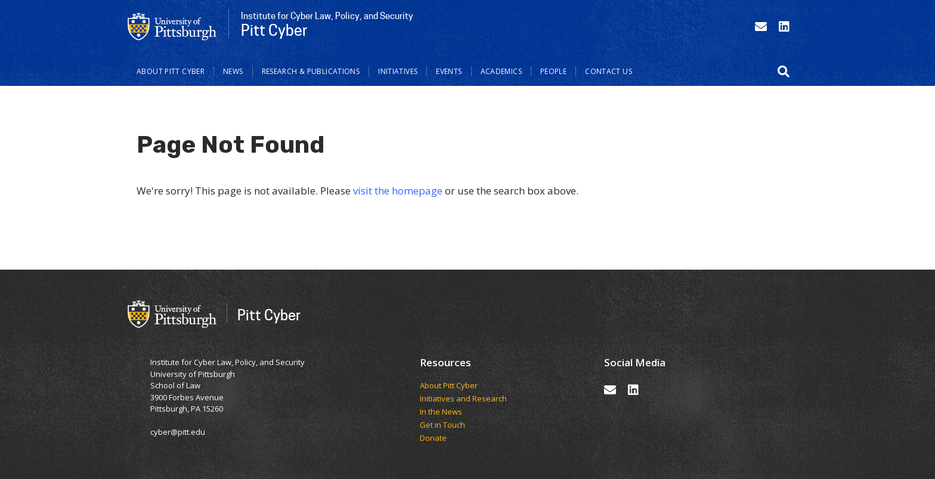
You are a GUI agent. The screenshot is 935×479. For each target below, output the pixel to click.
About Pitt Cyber (171, 71)
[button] (783, 71)
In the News (441, 412)
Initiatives (397, 71)
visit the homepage (397, 190)
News (233, 71)
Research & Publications (311, 71)
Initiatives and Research (464, 399)
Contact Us (608, 71)
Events (449, 71)
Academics (501, 71)
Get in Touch (442, 425)
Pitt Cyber (269, 315)
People (553, 71)
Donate (433, 438)
